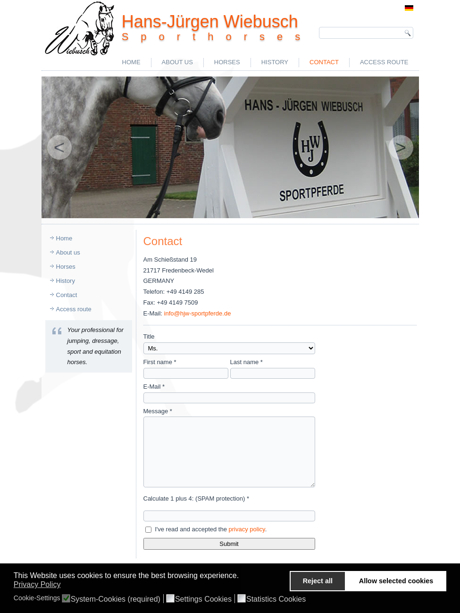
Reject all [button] (318, 581)
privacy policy (247, 529)
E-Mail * (154, 386)
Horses (227, 62)
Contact (324, 62)
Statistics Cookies (276, 599)
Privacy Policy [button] (37, 584)
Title (149, 336)
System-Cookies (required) (115, 599)
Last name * (246, 362)
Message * (157, 411)
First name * (159, 362)
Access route (384, 62)
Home (131, 62)
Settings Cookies (203, 599)
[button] (242, 576)
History (274, 62)
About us (177, 62)
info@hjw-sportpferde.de (197, 313)
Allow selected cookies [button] (396, 581)
